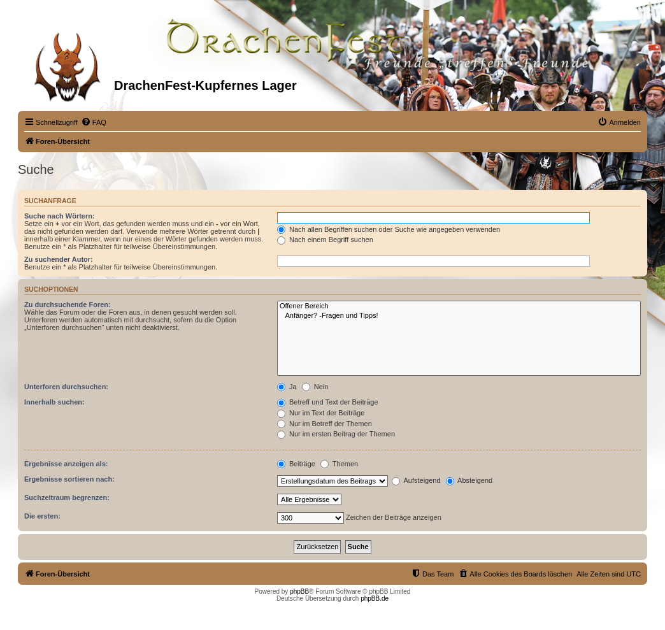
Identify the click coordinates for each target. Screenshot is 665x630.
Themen (339, 464)
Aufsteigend (416, 480)
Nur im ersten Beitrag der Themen (336, 434)
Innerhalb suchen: (54, 402)
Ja (287, 386)
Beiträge (296, 464)
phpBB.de (375, 598)
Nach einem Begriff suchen (325, 239)
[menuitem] (93, 122)
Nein (315, 386)
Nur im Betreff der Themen (324, 423)
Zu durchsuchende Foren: (67, 304)
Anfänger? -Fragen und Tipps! (459, 315)
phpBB (299, 591)
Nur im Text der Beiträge (320, 413)
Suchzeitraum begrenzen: (67, 497)
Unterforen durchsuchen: (66, 386)
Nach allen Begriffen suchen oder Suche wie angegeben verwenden (388, 229)
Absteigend (469, 480)
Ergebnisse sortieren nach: (69, 479)
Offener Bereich (459, 306)
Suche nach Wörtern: (59, 216)
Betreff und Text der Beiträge (327, 402)
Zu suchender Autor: (58, 259)
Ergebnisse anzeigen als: (66, 464)
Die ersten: (42, 516)
